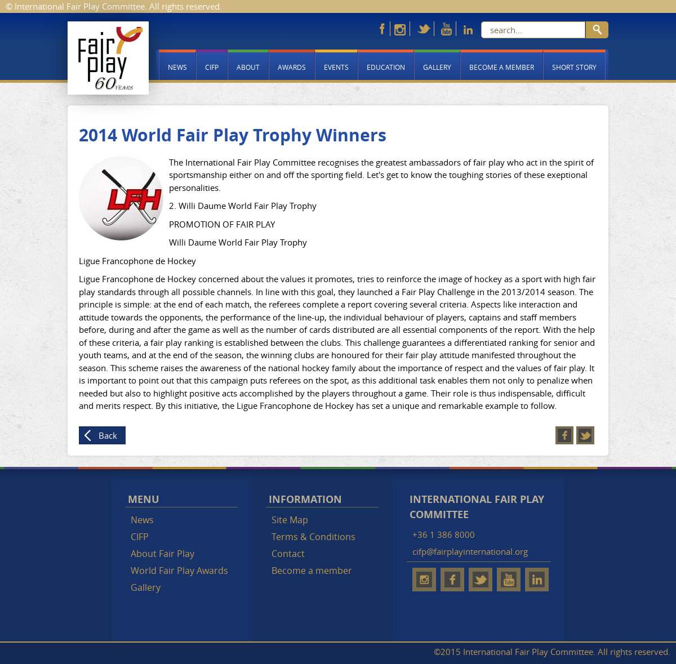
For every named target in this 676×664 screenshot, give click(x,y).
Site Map (290, 520)
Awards (292, 67)
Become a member (501, 67)
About (248, 67)
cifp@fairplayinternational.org (470, 551)
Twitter (585, 435)
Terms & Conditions (313, 537)
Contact (288, 553)
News (177, 67)
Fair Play (108, 58)
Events (336, 67)
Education (386, 67)
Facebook (564, 435)
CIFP (212, 67)
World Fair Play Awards (179, 570)
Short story (574, 67)
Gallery (437, 67)
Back (108, 435)
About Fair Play (162, 553)
